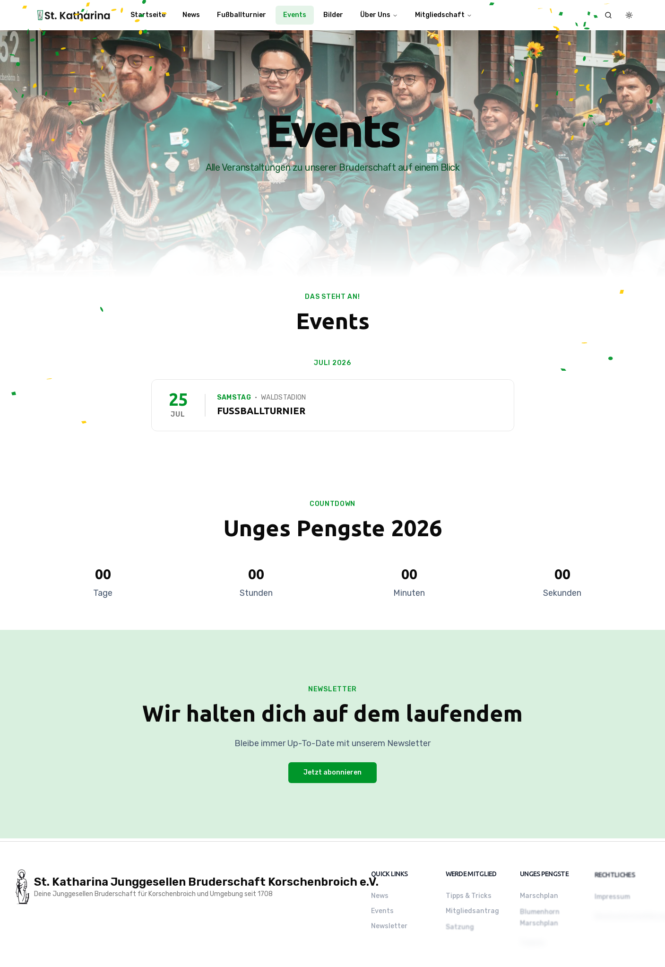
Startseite (147, 15)
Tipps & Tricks (469, 897)
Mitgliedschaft (443, 15)
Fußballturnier (241, 15)
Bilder (333, 15)
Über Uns (379, 15)
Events (294, 15)
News (191, 15)
